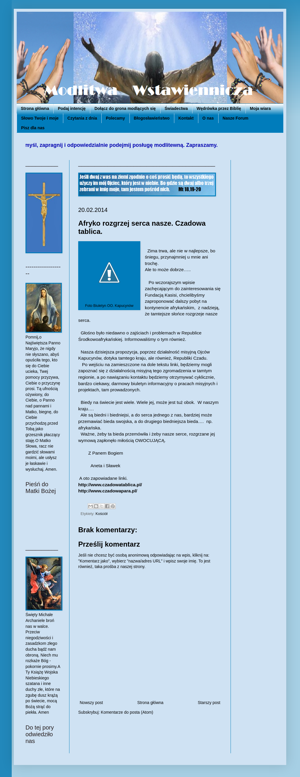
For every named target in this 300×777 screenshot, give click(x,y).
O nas (208, 118)
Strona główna (35, 108)
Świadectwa (176, 108)
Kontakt (186, 118)
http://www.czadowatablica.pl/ (110, 484)
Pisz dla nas (33, 127)
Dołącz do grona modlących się (125, 108)
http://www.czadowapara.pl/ (107, 490)
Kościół (102, 514)
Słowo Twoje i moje (40, 118)
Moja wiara (260, 108)
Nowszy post (91, 702)
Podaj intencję (72, 108)
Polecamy (115, 118)
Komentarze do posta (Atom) (127, 712)
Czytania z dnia (82, 118)
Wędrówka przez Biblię (219, 108)
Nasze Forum (235, 118)
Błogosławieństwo (152, 118)
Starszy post (209, 702)
